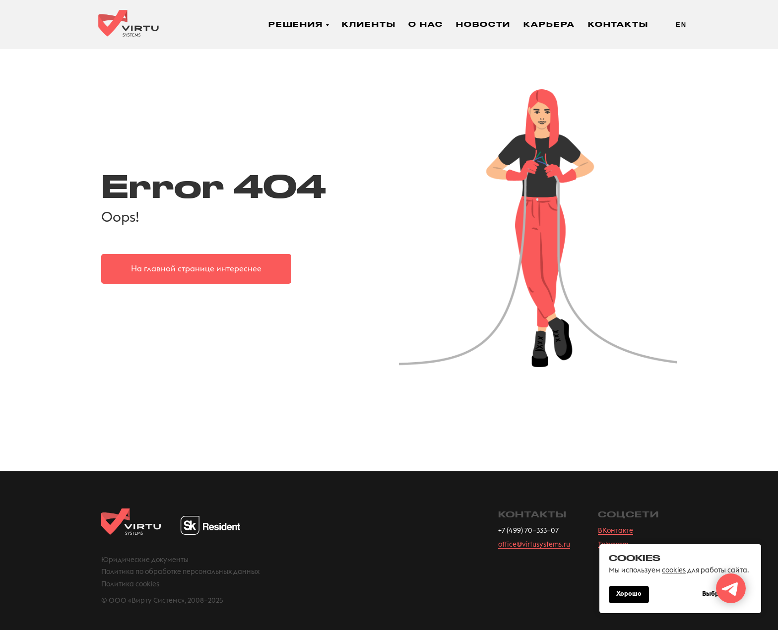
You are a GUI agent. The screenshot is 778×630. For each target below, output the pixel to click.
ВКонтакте (615, 530)
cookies (674, 570)
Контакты (618, 24)
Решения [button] (295, 24)
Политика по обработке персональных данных (180, 571)
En (681, 24)
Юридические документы (145, 560)
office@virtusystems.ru (534, 544)
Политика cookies (130, 584)
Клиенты (368, 24)
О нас (425, 24)
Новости (483, 24)
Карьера (549, 24)
